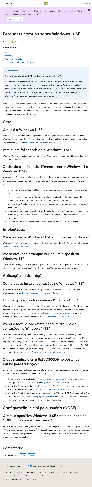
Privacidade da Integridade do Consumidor (35, 476)
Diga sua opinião (15, 19)
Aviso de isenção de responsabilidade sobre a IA (23, 472)
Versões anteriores (52, 472)
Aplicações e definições (14, 59)
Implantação (9, 55)
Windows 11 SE (20, 42)
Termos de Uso (62, 476)
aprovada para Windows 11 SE (56, 382)
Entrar (87, 3)
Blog (63, 472)
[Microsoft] (46, 3)
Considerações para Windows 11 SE (58, 316)
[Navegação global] (2, 3)
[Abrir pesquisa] (81, 3)
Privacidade (9, 476)
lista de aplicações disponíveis (56, 379)
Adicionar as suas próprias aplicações (38, 396)
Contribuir (74, 472)
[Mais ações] (87, 26)
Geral (7, 52)
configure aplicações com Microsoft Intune (52, 389)
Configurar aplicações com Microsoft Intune (38, 292)
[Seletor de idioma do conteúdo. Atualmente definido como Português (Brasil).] (14, 466)
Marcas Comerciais (12, 479)
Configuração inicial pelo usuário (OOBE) (20, 62)
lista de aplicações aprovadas (56, 313)
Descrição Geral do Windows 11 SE (40, 142)
